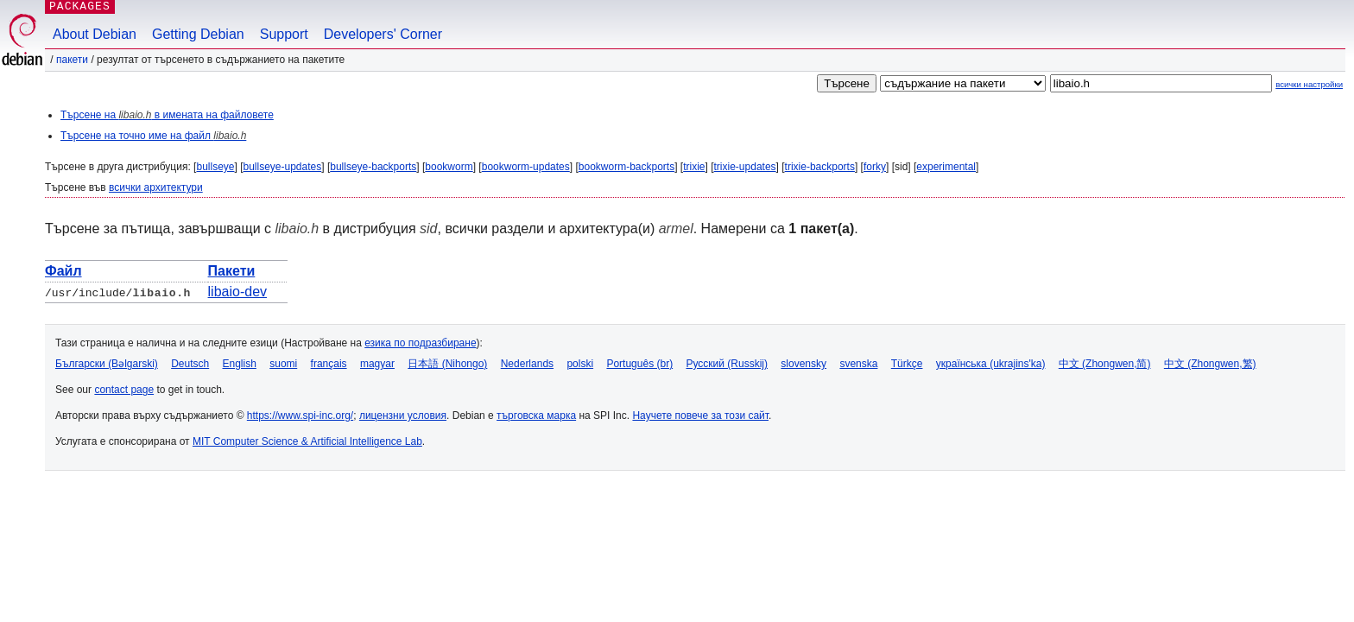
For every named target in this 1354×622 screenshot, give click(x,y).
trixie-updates (745, 167)
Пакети (72, 60)
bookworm (448, 167)
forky (875, 167)
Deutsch (190, 364)
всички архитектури (156, 187)
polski (579, 364)
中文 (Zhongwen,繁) (1210, 364)
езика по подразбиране (420, 343)
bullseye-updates (283, 167)
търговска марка (536, 415)
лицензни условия (402, 415)
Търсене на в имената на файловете (167, 115)
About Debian (94, 34)
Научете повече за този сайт (700, 415)
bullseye (215, 167)
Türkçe (907, 364)
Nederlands (527, 364)
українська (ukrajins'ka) (991, 364)
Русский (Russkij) (727, 364)
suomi (283, 364)
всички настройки (1309, 84)
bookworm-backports (626, 167)
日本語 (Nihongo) (447, 364)
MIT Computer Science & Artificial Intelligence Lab (307, 441)
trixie (694, 167)
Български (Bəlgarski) (106, 364)
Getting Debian (198, 34)
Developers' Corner (383, 34)
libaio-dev (237, 291)
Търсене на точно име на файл (153, 136)
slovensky (803, 364)
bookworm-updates (526, 167)
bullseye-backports (373, 167)
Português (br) (639, 364)
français (329, 364)
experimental (946, 167)
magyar (377, 364)
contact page (124, 390)
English (239, 364)
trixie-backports (820, 167)
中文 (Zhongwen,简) (1105, 364)
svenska (858, 364)
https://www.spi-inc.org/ (300, 415)
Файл (63, 270)
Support (284, 34)
